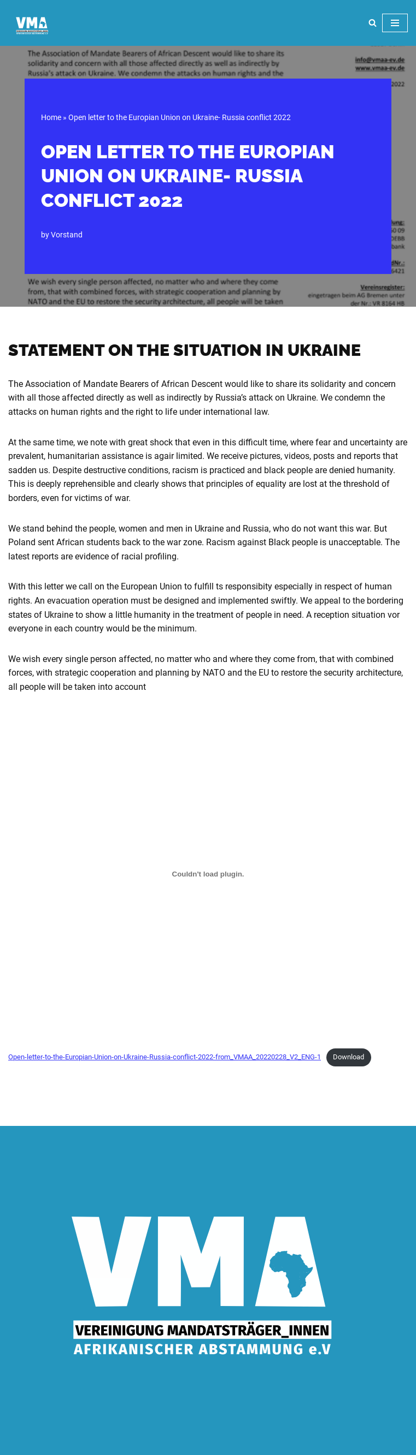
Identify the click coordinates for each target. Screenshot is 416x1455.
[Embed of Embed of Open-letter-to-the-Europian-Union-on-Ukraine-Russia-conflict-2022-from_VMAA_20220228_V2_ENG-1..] (208, 874)
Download (348, 1057)
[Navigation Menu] (395, 23)
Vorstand (67, 235)
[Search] (372, 23)
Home (51, 117)
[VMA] (32, 26)
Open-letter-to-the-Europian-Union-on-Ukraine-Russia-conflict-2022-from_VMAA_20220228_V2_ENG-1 (164, 1057)
